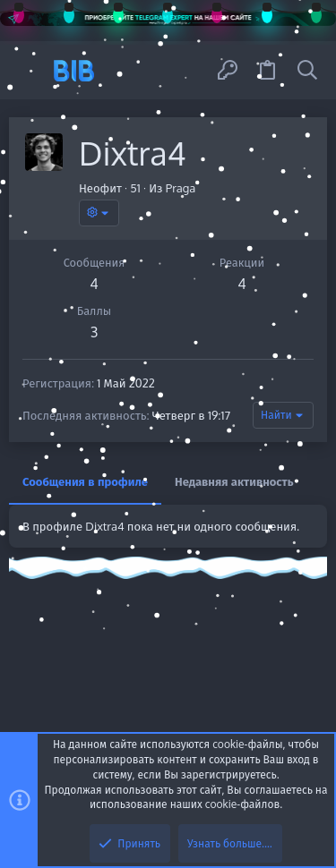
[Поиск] (307, 70)
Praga (180, 188)
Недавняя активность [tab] (234, 481)
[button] (29, 70)
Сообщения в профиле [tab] (85, 481)
